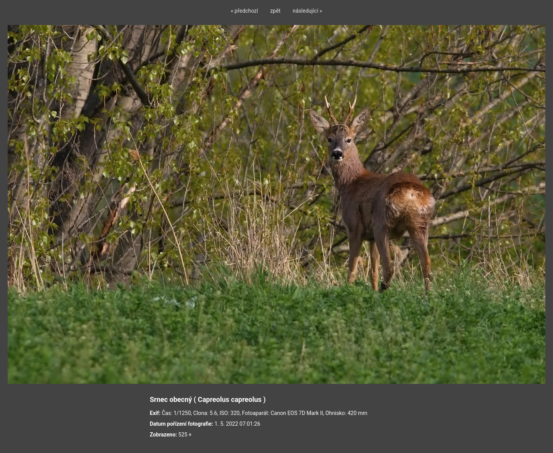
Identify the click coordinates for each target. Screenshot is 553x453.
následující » (307, 11)
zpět (275, 11)
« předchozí (244, 11)
